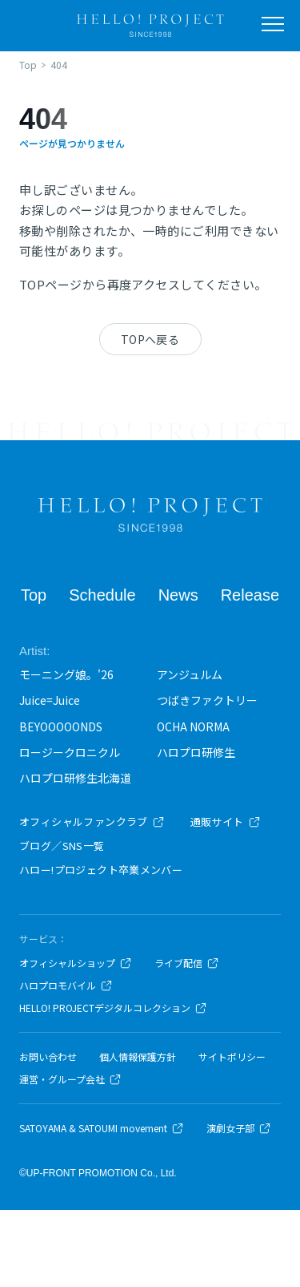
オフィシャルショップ (75, 963)
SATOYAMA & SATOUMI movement (101, 1128)
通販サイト (225, 821)
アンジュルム (189, 674)
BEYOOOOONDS (60, 726)
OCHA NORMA (193, 726)
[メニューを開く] (272, 24)
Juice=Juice (49, 700)
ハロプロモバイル (66, 985)
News (178, 595)
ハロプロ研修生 (196, 752)
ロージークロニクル (69, 752)
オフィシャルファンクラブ (92, 821)
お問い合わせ (48, 1056)
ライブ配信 (186, 963)
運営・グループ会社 (70, 1079)
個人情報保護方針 (137, 1056)
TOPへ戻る (150, 339)
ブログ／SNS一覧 (62, 845)
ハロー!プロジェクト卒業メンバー (100, 869)
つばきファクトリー (207, 700)
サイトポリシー (232, 1056)
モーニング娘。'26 (66, 674)
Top (33, 595)
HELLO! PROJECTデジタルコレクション (113, 1008)
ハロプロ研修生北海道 (75, 778)
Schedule (102, 595)
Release (250, 595)
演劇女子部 (238, 1128)
